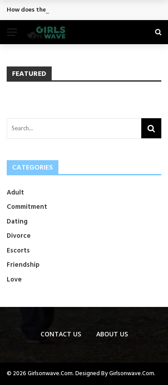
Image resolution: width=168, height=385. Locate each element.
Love (14, 279)
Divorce (19, 236)
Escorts (18, 250)
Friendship (23, 265)
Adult (15, 192)
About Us (112, 334)
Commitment (27, 207)
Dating (17, 221)
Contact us (61, 334)
